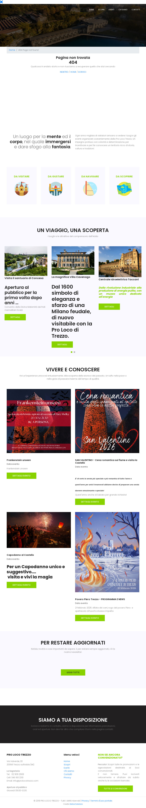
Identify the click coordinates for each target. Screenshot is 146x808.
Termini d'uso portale (101, 800)
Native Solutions (76, 804)
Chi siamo (122, 9)
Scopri (101, 9)
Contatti (136, 9)
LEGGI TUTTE (73, 672)
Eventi (9, 2)
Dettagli (15, 317)
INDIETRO (64, 72)
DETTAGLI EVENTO (22, 475)
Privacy (67, 777)
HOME (73, 72)
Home (91, 9)
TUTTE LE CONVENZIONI (115, 788)
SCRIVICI (82, 72)
